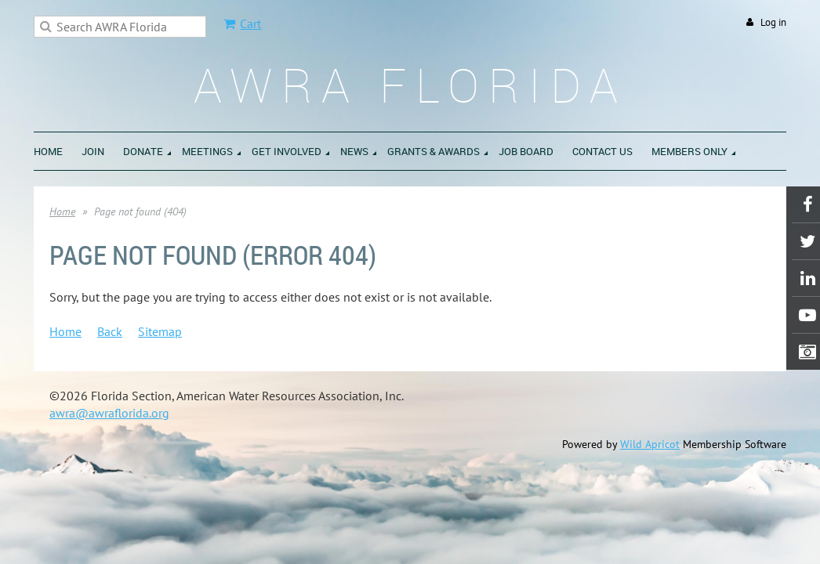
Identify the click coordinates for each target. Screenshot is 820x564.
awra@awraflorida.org (109, 413)
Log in (773, 22)
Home (62, 211)
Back (109, 331)
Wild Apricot (650, 444)
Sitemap (160, 331)
